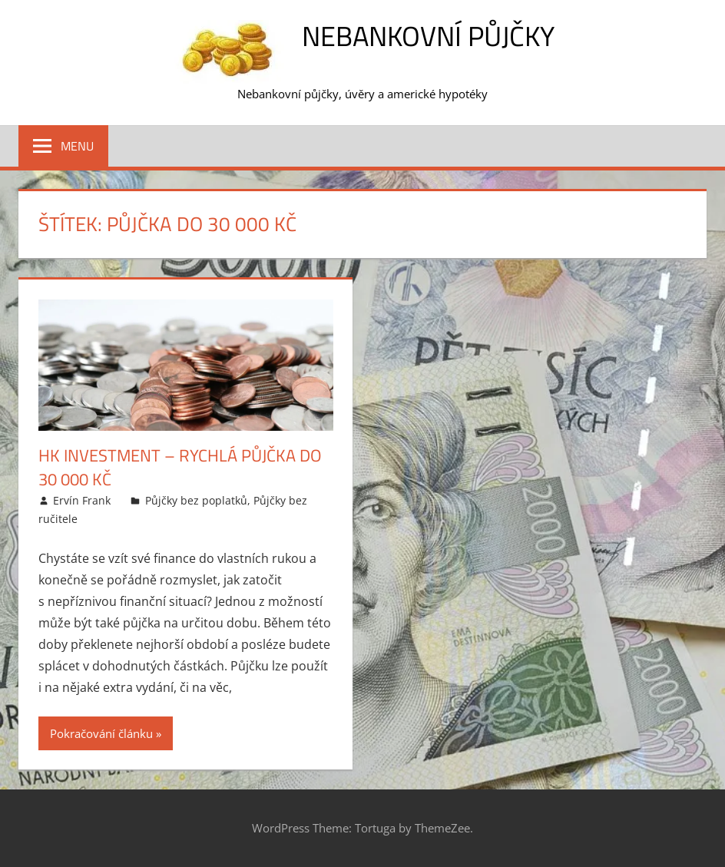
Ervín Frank (82, 500)
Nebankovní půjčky (428, 36)
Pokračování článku (101, 733)
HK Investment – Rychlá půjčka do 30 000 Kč (180, 467)
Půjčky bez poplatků (196, 500)
